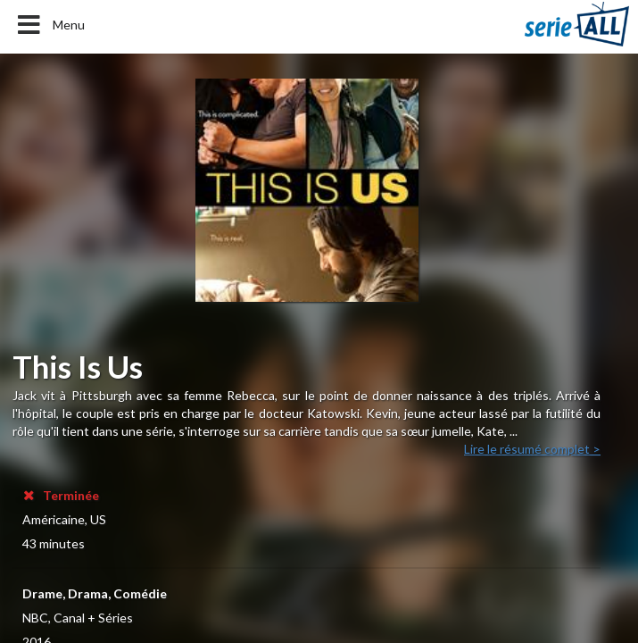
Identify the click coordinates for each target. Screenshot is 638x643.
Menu (49, 25)
